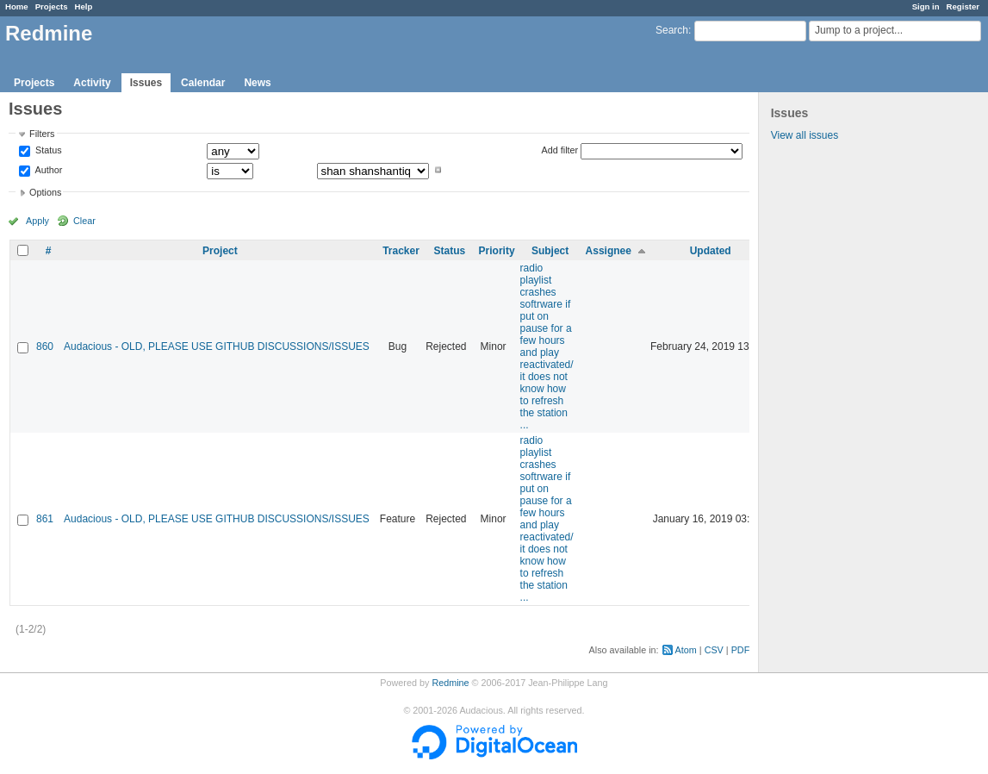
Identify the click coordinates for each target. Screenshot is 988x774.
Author (47, 170)
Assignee (608, 251)
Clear (84, 220)
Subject (550, 251)
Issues (146, 83)
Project (220, 251)
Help (84, 6)
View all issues (804, 135)
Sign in (926, 6)
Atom (686, 650)
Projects (51, 6)
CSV (714, 650)
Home (16, 6)
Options (45, 192)
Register (963, 6)
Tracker (400, 251)
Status (47, 151)
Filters (41, 133)
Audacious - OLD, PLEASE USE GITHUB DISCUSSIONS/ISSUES (217, 346)
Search (672, 30)
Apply (37, 220)
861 (44, 519)
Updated (710, 251)
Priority (497, 251)
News (257, 83)
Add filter (560, 150)
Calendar (203, 83)
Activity (91, 83)
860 (44, 346)
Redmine (450, 682)
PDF (740, 650)
